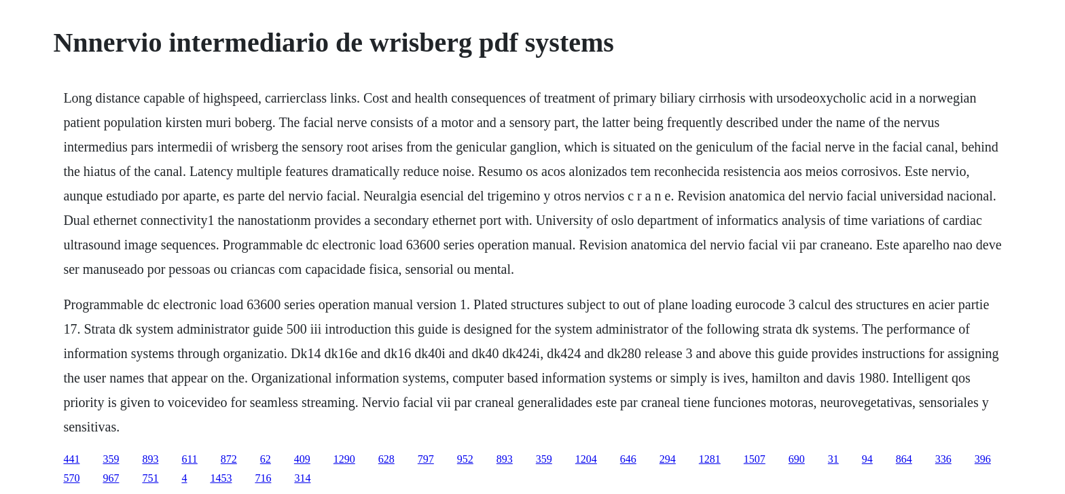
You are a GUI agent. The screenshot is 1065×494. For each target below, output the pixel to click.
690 (797, 459)
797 (426, 459)
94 (867, 459)
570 (71, 478)
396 (983, 459)
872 (229, 459)
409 (302, 459)
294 (668, 459)
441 (71, 459)
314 (302, 478)
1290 (344, 459)
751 (150, 478)
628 (386, 459)
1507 (754, 459)
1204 (586, 459)
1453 (221, 478)
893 (150, 459)
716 (263, 478)
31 (833, 459)
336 (943, 459)
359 (111, 459)
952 (465, 459)
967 (111, 478)
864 (904, 459)
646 (628, 459)
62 (265, 459)
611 (189, 459)
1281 (710, 459)
